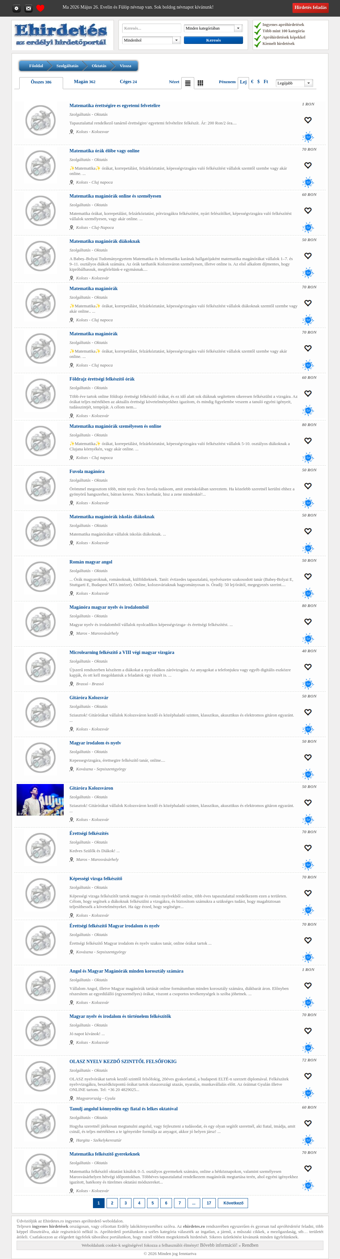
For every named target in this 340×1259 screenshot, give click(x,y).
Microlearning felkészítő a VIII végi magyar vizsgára (121, 652)
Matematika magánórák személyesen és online (115, 426)
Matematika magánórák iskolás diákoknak (111, 516)
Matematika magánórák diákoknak (104, 241)
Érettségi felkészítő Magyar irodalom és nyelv (114, 925)
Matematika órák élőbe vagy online (104, 150)
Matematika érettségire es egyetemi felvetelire (114, 105)
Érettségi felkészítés (89, 833)
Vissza (125, 65)
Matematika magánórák (93, 288)
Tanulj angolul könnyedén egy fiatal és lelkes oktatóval (123, 1108)
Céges (125, 81)
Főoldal (36, 65)
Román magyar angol (90, 561)
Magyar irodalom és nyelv (95, 742)
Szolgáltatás (67, 65)
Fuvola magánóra (86, 471)
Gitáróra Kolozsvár (88, 697)
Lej (243, 81)
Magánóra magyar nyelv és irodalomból (108, 607)
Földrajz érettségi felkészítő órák (101, 379)
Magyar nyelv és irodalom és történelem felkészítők (120, 1016)
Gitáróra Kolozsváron (91, 788)
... (194, 1203)
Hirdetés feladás (311, 7)
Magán (81, 81)
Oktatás (99, 65)
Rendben (250, 1245)
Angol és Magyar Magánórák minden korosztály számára (126, 971)
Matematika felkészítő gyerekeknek (104, 1154)
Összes (37, 81)
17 (209, 1203)
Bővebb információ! (218, 1245)
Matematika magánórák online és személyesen (115, 196)
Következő (232, 1203)
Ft (266, 81)
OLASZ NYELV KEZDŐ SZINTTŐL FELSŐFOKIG (123, 1061)
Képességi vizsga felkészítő (95, 878)
